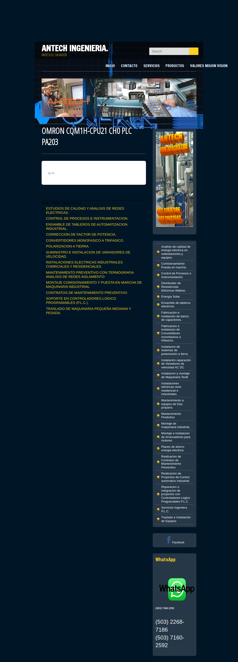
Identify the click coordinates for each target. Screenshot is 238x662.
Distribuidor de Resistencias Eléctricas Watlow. (173, 286)
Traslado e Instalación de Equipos (176, 519)
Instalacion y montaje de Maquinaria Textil (175, 375)
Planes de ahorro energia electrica (172, 448)
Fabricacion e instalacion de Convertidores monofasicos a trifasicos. (171, 333)
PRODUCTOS (174, 65)
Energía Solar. (170, 296)
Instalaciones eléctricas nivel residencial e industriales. (171, 389)
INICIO (110, 65)
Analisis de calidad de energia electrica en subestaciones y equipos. (176, 252)
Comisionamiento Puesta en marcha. (174, 265)
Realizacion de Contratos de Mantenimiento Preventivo (171, 462)
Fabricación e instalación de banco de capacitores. (175, 316)
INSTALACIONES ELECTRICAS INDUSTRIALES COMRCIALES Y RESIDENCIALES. (84, 264)
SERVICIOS (151, 65)
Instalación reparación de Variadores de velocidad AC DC (176, 363)
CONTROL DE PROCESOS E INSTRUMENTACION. (87, 218)
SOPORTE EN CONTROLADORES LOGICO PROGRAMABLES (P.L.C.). (81, 300)
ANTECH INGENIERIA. (75, 48)
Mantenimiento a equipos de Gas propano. (172, 404)
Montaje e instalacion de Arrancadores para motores (175, 437)
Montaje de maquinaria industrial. (175, 425)
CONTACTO (129, 65)
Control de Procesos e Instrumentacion (176, 275)
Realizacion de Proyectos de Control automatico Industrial (175, 477)
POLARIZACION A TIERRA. (67, 246)
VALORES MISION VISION (209, 65)
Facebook (175, 542)
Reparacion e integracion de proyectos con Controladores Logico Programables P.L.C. (175, 494)
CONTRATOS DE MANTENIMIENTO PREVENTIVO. (87, 293)
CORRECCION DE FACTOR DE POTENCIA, (81, 234)
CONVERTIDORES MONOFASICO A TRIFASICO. (85, 240)
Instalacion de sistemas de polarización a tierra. (174, 350)
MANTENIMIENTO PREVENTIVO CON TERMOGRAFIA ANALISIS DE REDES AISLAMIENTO (90, 274)
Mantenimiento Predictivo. (171, 415)
